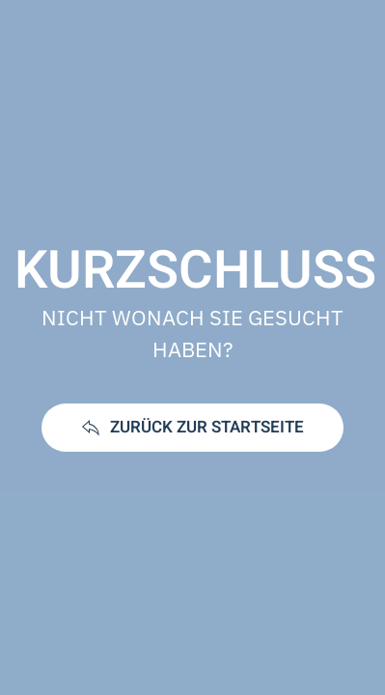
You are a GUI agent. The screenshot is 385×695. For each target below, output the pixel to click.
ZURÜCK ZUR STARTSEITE (192, 427)
